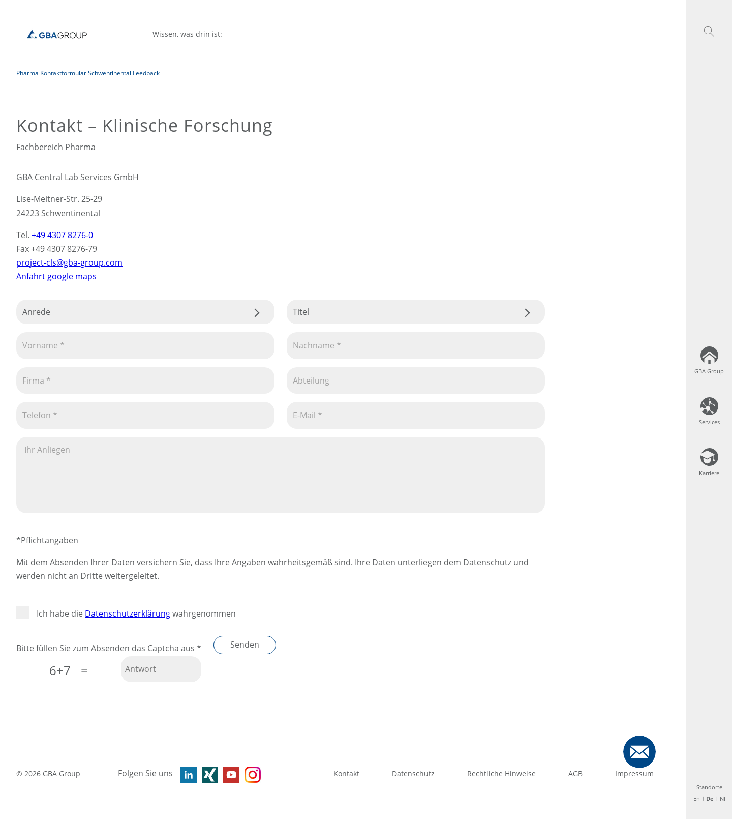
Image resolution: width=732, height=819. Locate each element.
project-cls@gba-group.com (69, 262)
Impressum (634, 773)
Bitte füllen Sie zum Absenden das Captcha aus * (108, 648)
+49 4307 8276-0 (62, 235)
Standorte (709, 787)
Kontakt (346, 773)
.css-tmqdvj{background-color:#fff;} (145, 312)
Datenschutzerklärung (127, 613)
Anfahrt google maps (56, 276)
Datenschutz (413, 773)
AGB (575, 773)
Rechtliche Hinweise (501, 773)
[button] (709, 31)
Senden (244, 644)
